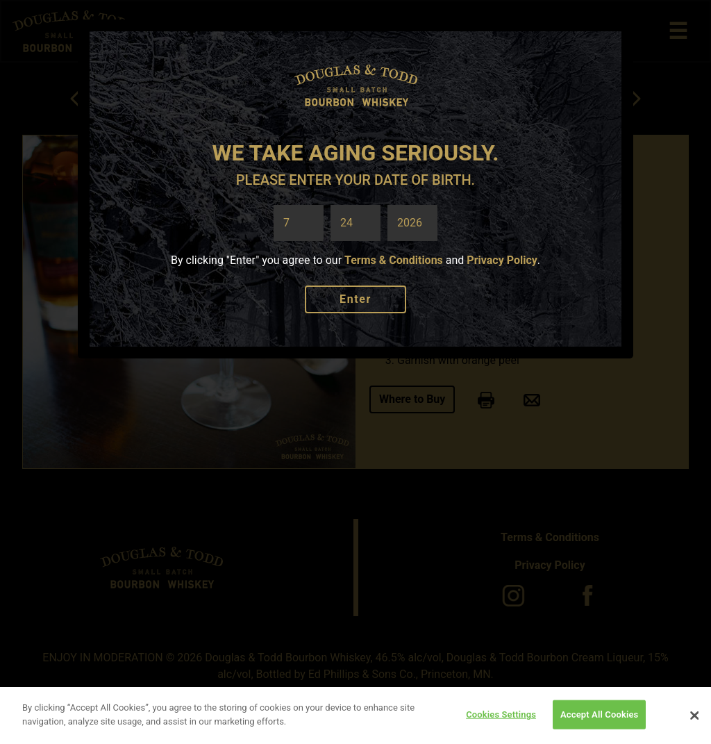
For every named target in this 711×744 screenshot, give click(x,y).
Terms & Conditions (393, 260)
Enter (355, 299)
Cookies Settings (501, 716)
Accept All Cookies (599, 716)
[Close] (694, 718)
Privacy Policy (502, 260)
